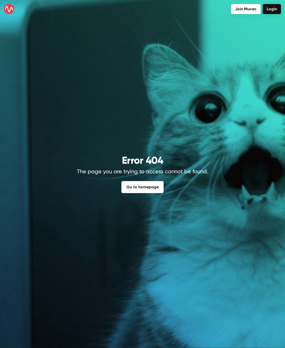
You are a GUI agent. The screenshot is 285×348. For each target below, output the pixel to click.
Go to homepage (142, 186)
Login (272, 9)
